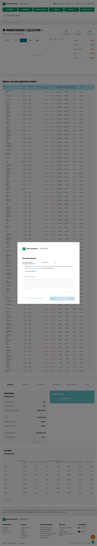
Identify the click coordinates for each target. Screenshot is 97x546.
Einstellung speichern (30, 271)
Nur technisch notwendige (34, 298)
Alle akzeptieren (62, 298)
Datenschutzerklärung (34, 268)
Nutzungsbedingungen (38, 266)
